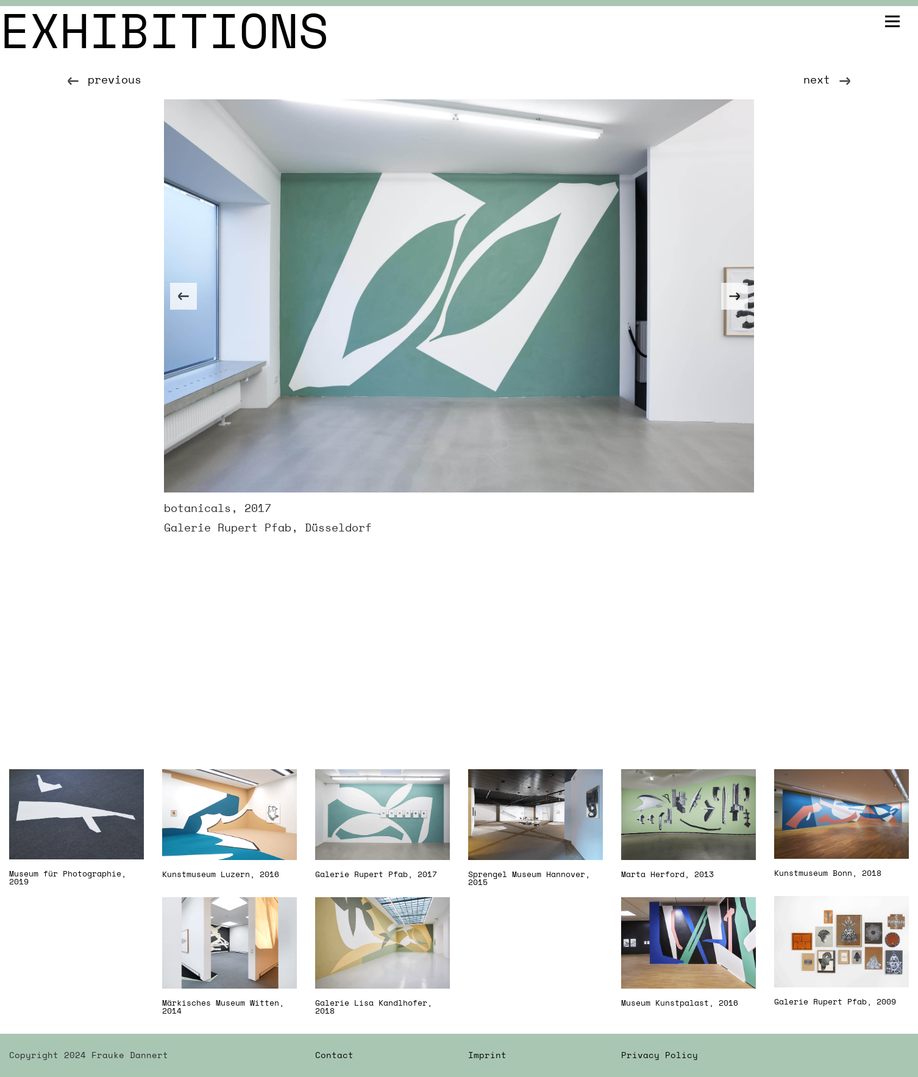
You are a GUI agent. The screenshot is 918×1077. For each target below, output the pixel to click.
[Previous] (183, 296)
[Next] (734, 296)
